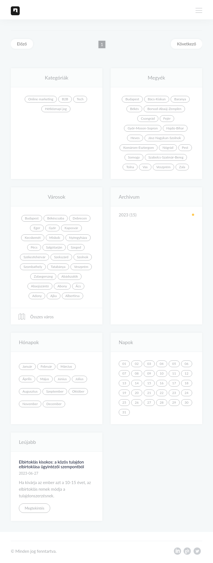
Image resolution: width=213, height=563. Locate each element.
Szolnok (82, 257)
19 (124, 393)
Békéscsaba (55, 218)
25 (124, 402)
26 (137, 402)
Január (27, 366)
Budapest (132, 99)
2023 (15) (127, 214)
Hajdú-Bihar (175, 128)
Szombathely (33, 267)
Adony (37, 296)
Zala (182, 167)
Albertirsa (72, 296)
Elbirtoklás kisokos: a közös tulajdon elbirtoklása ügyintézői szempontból (51, 464)
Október (78, 391)
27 (149, 402)
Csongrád (148, 118)
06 (187, 364)
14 (137, 383)
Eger (37, 228)
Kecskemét (32, 238)
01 (124, 364)
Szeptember (55, 391)
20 (137, 393)
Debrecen (80, 218)
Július (79, 379)
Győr (52, 228)
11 (174, 373)
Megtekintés (34, 508)
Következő (186, 43)
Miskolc (54, 238)
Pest (185, 147)
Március (66, 366)
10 (162, 373)
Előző (22, 43)
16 (162, 383)
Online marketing (41, 99)
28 (162, 402)
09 (149, 373)
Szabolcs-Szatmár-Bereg (165, 157)
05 (174, 364)
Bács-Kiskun (157, 99)
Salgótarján (54, 247)
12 (187, 373)
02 (137, 364)
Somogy (134, 157)
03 (149, 364)
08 (137, 373)
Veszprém (163, 167)
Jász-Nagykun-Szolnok (164, 138)
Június (62, 379)
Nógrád (168, 147)
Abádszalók (69, 276)
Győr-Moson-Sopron (143, 128)
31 (124, 412)
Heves (135, 138)
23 (174, 393)
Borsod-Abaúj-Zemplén (164, 109)
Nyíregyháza (78, 238)
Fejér (167, 118)
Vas (145, 167)
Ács (78, 286)
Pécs (34, 247)
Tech (80, 99)
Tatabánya (58, 267)
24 (187, 393)
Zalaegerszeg (43, 276)
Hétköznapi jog (56, 109)
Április (27, 379)
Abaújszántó (40, 286)
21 (149, 393)
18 (187, 383)
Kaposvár (71, 228)
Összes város (36, 317)
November (30, 404)
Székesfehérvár (34, 257)
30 (187, 402)
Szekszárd (61, 257)
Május (44, 379)
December (54, 404)
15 (149, 383)
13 (124, 383)
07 (124, 373)
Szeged (76, 247)
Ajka (53, 296)
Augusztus (29, 391)
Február (46, 366)
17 (174, 383)
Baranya (180, 99)
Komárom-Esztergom (138, 147)
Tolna (130, 167)
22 (162, 393)
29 (174, 402)
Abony (62, 286)
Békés (134, 109)
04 (162, 364)
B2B (65, 99)
